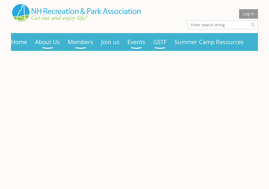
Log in (248, 13)
